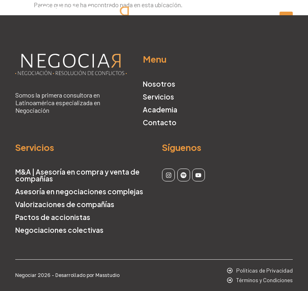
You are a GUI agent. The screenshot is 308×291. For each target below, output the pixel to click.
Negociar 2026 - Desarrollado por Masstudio (67, 275)
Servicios (158, 96)
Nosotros (159, 83)
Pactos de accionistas (52, 217)
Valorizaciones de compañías (64, 204)
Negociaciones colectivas (59, 230)
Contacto (159, 122)
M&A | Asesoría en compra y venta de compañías (77, 175)
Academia (160, 109)
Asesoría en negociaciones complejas (79, 191)
